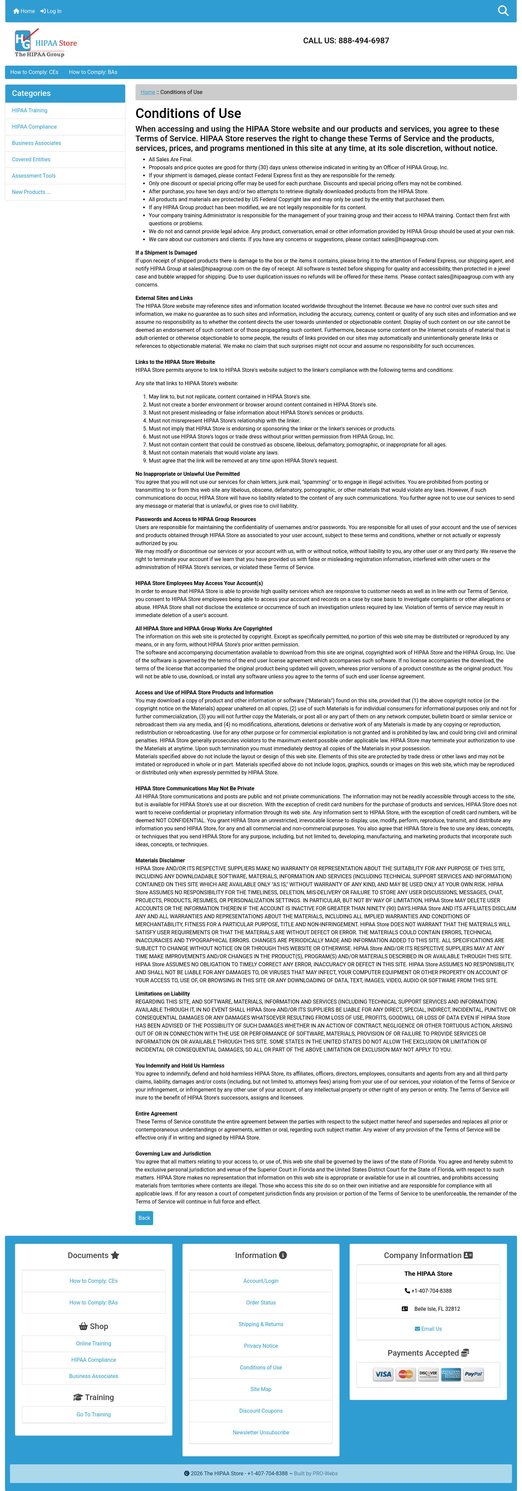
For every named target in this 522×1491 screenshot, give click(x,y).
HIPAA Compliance (34, 127)
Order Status (261, 1302)
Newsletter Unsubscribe (261, 1432)
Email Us (428, 1329)
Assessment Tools (34, 176)
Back (144, 1218)
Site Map (261, 1389)
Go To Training (94, 1414)
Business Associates (36, 143)
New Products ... (31, 192)
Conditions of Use (261, 1367)
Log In (51, 11)
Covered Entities (31, 159)
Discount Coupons (261, 1411)
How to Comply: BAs (93, 72)
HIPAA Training (30, 110)
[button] (503, 11)
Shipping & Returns (261, 1324)
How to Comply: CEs (34, 72)
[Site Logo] (90, 42)
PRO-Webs (325, 1473)
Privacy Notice (261, 1346)
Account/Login (260, 1281)
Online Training (93, 1343)
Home (24, 11)
